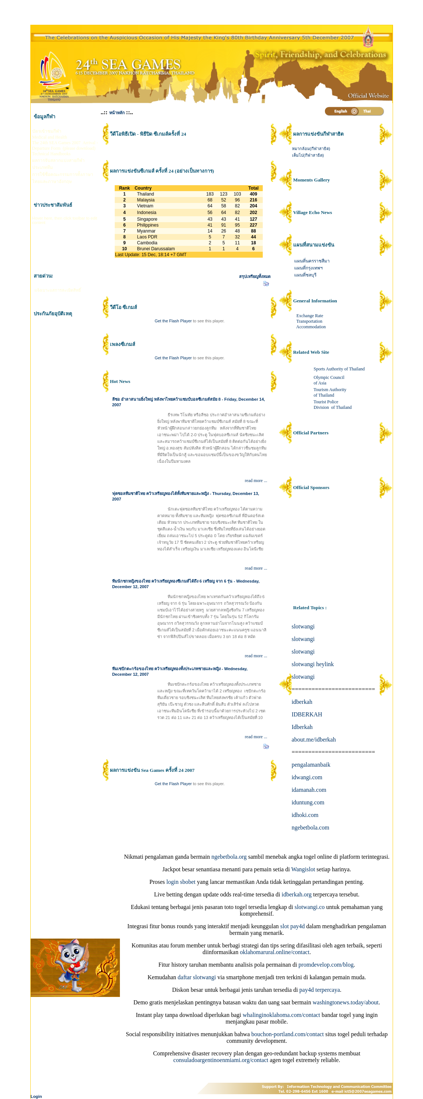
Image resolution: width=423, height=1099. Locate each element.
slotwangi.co (310, 907)
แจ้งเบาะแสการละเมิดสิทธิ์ (57, 290)
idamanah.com (309, 790)
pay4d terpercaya (319, 990)
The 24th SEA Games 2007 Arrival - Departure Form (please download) (65, 145)
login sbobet (181, 882)
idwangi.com (307, 777)
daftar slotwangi (197, 977)
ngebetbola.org (228, 857)
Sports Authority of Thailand (338, 369)
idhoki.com (305, 815)
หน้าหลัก (117, 113)
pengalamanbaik (311, 765)
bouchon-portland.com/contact (287, 1034)
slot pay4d (292, 926)
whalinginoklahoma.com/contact (281, 1015)
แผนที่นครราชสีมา (312, 261)
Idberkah (302, 727)
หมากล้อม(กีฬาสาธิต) (311, 148)
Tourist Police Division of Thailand (332, 404)
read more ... (256, 480)
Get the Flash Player (173, 321)
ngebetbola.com (310, 827)
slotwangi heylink (313, 664)
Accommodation (311, 326)
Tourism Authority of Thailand (330, 392)
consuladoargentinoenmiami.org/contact (220, 1060)
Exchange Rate (309, 315)
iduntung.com (308, 802)
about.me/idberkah (314, 739)
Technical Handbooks (51, 153)
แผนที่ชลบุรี (305, 275)
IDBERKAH (307, 714)
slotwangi (303, 626)
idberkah (302, 702)
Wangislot (303, 869)
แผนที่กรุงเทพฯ (308, 268)
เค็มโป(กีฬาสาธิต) (308, 155)
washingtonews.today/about (346, 1002)
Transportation (309, 321)
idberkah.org (297, 894)
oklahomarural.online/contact (274, 952)
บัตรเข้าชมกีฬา (46, 131)
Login (36, 1096)
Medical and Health (49, 137)
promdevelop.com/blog (326, 964)
